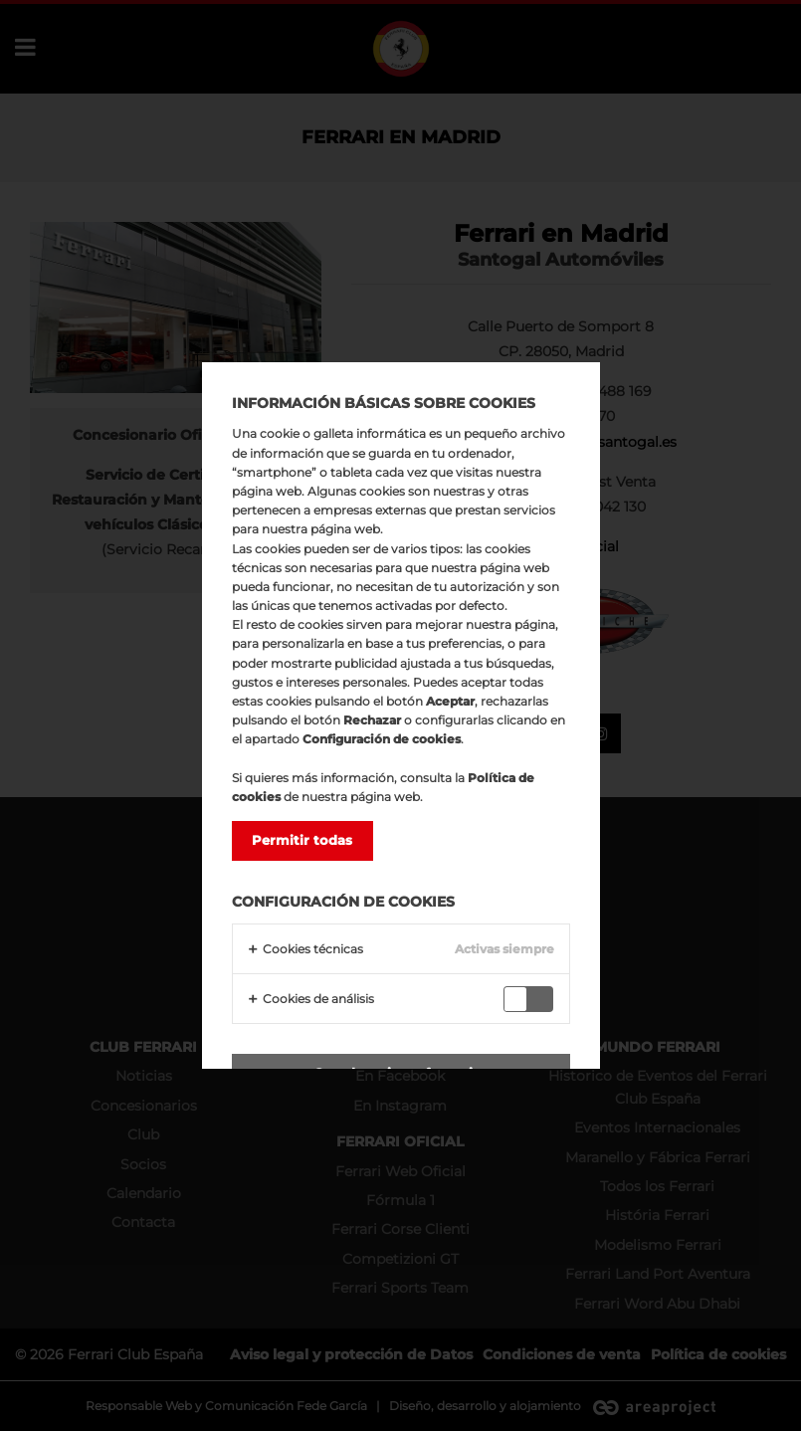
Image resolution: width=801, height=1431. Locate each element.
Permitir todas (302, 840)
